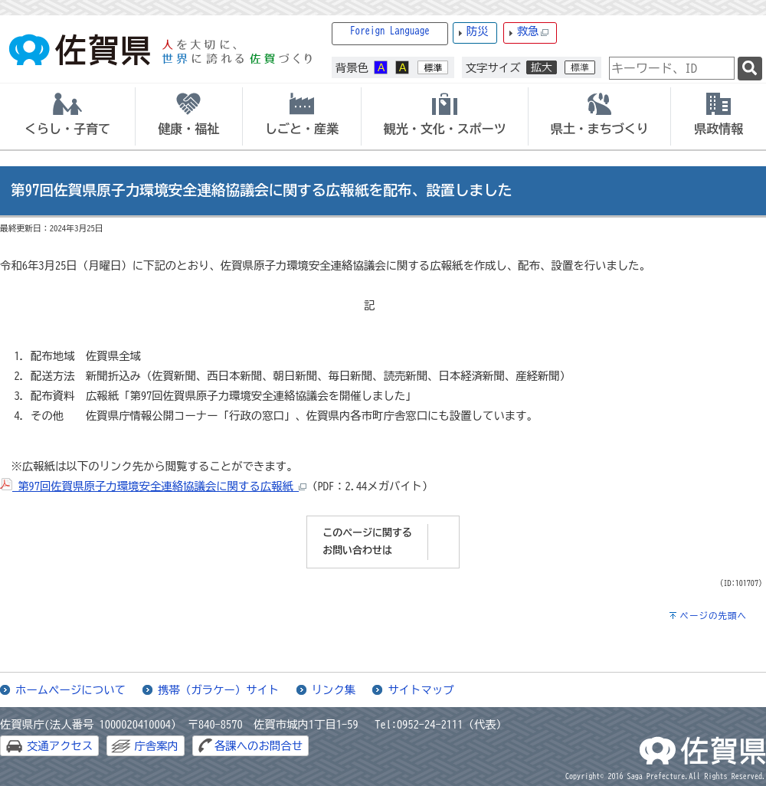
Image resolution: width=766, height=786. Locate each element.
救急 (533, 31)
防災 (477, 31)
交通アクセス (60, 746)
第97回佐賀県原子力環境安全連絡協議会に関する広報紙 (153, 486)
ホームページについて (70, 690)
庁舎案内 (156, 746)
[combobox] (672, 68)
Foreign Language (390, 31)
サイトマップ (420, 690)
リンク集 (334, 690)
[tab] (67, 116)
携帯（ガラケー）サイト (218, 690)
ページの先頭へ (713, 615)
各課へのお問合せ (258, 746)
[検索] (750, 68)
